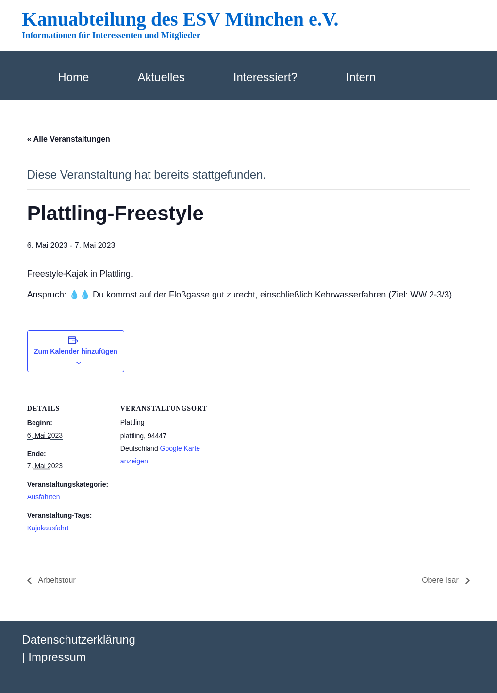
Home (73, 76)
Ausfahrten (43, 497)
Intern (361, 76)
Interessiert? (265, 76)
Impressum (57, 656)
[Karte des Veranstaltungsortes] (265, 455)
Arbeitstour (56, 580)
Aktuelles (160, 76)
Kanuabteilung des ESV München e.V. (180, 19)
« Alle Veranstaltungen (68, 139)
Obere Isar (441, 580)
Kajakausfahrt (48, 528)
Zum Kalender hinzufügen (75, 351)
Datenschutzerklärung (78, 639)
